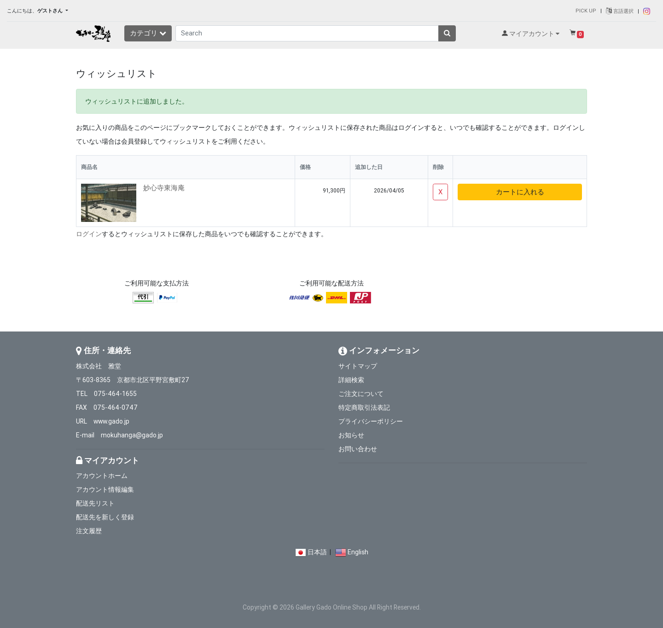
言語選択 (620, 11)
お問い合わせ (357, 449)
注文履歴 (89, 531)
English (358, 552)
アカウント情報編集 (105, 489)
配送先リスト (95, 503)
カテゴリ (148, 33)
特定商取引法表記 (364, 407)
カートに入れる (520, 191)
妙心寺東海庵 (164, 187)
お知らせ (351, 435)
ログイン (89, 234)
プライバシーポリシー (370, 421)
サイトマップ (357, 366)
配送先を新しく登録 (105, 517)
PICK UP (586, 10)
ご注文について (361, 394)
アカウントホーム (102, 475)
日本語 (317, 552)
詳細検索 (351, 380)
